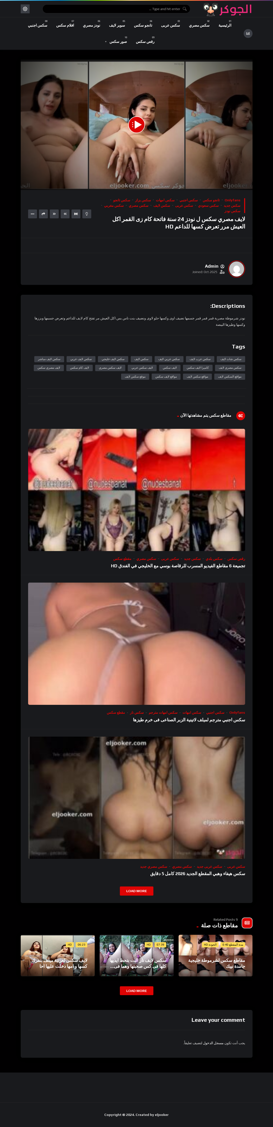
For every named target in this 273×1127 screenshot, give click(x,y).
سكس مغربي (114, 206)
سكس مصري (138, 206)
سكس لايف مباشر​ (49, 359)
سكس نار (137, 712)
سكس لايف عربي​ (81, 359)
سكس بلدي (214, 559)
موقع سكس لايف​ (135, 376)
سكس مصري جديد (153, 866)
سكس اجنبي (189, 200)
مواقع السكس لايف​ (229, 376)
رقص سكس (236, 559)
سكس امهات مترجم (163, 712)
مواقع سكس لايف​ (197, 376)
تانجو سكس (211, 200)
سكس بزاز (143, 200)
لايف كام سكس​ (79, 367)
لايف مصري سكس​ (48, 367)
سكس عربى (184, 206)
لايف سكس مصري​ (110, 367)
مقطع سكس (122, 559)
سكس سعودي (208, 206)
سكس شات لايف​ (230, 359)
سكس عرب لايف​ (200, 359)
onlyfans (232, 200)
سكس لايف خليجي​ (113, 359)
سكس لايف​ (141, 359)
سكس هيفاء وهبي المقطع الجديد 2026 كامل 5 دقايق (197, 873)
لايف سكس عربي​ (142, 367)
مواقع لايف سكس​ (166, 376)
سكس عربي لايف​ (169, 359)
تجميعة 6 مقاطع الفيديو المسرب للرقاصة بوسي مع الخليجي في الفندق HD (178, 565)
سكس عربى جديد (209, 866)
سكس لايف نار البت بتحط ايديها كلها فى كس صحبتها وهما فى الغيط (137, 966)
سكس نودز (232, 211)
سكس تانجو (121, 200)
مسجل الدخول (213, 1043)
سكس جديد (232, 206)
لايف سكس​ (170, 367)
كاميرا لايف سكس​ (198, 367)
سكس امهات (165, 200)
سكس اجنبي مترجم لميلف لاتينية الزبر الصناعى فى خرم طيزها (189, 719)
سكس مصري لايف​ (230, 367)
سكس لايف (161, 206)
